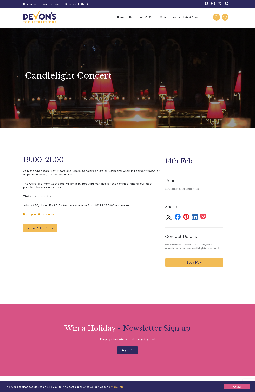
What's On (148, 17)
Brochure (70, 4)
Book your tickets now (38, 214)
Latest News (191, 17)
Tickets (175, 17)
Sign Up (127, 350)
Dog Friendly (31, 4)
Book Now (194, 262)
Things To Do (126, 17)
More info (117, 387)
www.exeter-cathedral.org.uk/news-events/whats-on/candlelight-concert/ (192, 246)
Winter (164, 17)
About (84, 4)
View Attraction (40, 228)
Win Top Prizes (52, 4)
